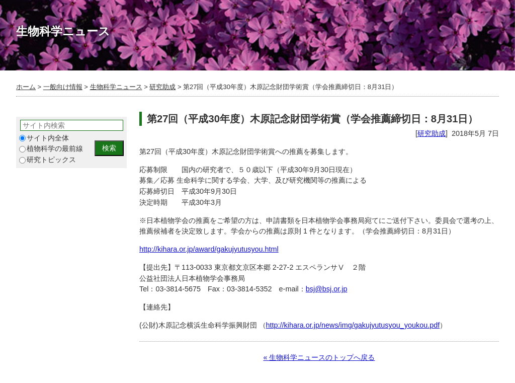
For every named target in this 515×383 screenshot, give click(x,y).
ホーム (26, 87)
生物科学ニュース (116, 87)
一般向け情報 (62, 87)
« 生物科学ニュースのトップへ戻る (319, 357)
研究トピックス (47, 160)
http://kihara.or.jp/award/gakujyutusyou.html (209, 249)
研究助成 (162, 87)
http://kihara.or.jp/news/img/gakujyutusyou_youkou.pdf (353, 325)
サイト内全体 (44, 138)
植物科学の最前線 (51, 148)
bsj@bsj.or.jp (327, 289)
